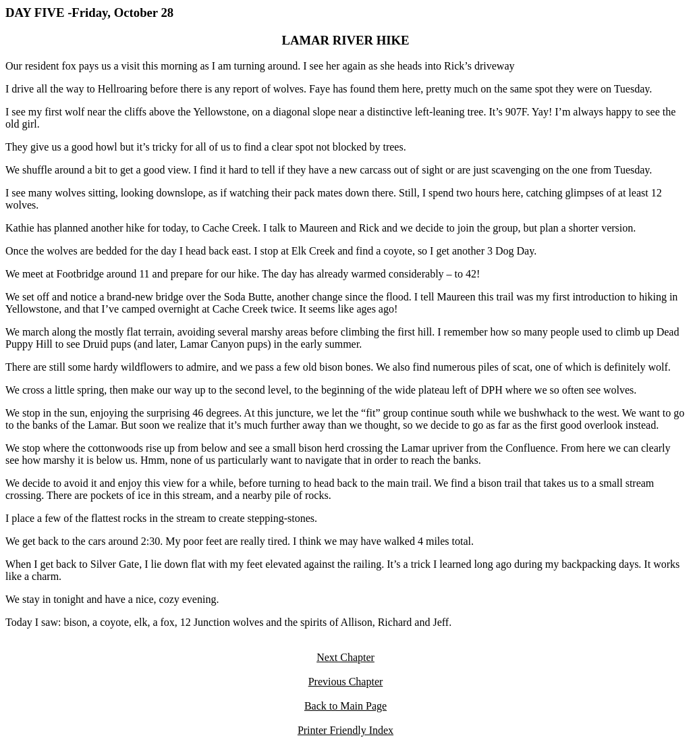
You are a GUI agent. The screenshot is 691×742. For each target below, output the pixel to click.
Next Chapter (345, 657)
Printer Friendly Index (345, 730)
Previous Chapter (345, 681)
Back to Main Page (345, 706)
